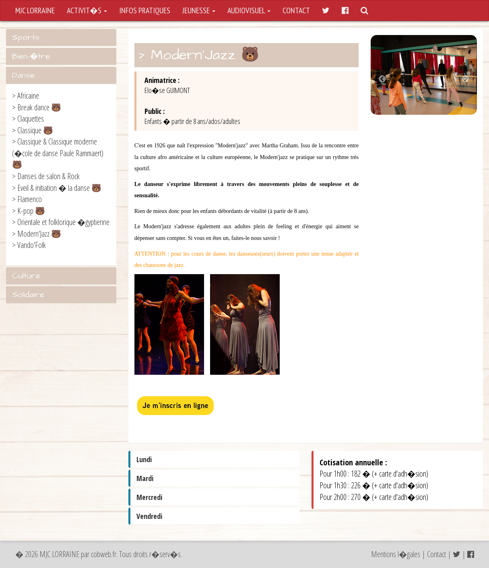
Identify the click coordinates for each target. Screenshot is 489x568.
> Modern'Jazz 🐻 (36, 233)
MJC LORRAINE (35, 10)
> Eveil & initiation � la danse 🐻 (56, 187)
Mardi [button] (144, 478)
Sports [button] (25, 37)
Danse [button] (23, 75)
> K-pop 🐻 (28, 210)
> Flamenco (27, 199)
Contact (436, 554)
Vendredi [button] (149, 516)
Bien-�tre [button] (31, 56)
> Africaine (25, 95)
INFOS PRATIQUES (144, 10)
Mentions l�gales (395, 554)
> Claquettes (28, 118)
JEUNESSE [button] (198, 10)
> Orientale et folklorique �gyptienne (60, 222)
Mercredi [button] (149, 497)
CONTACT (296, 10)
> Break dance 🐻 (36, 107)
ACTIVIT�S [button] (87, 10)
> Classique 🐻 (32, 130)
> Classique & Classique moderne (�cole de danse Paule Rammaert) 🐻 (57, 153)
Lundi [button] (144, 459)
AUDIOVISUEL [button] (248, 10)
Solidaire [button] (28, 294)
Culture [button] (26, 275)
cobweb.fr (103, 554)
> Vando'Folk (29, 245)
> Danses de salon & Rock (46, 176)
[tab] (61, 37)
